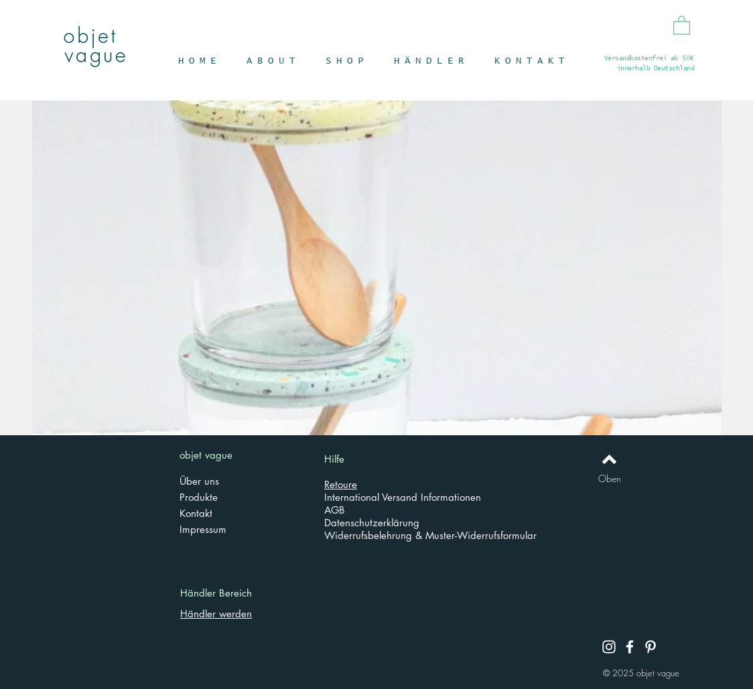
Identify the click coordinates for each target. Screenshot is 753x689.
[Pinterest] (650, 647)
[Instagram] (609, 647)
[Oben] (609, 478)
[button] (681, 25)
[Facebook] (629, 647)
